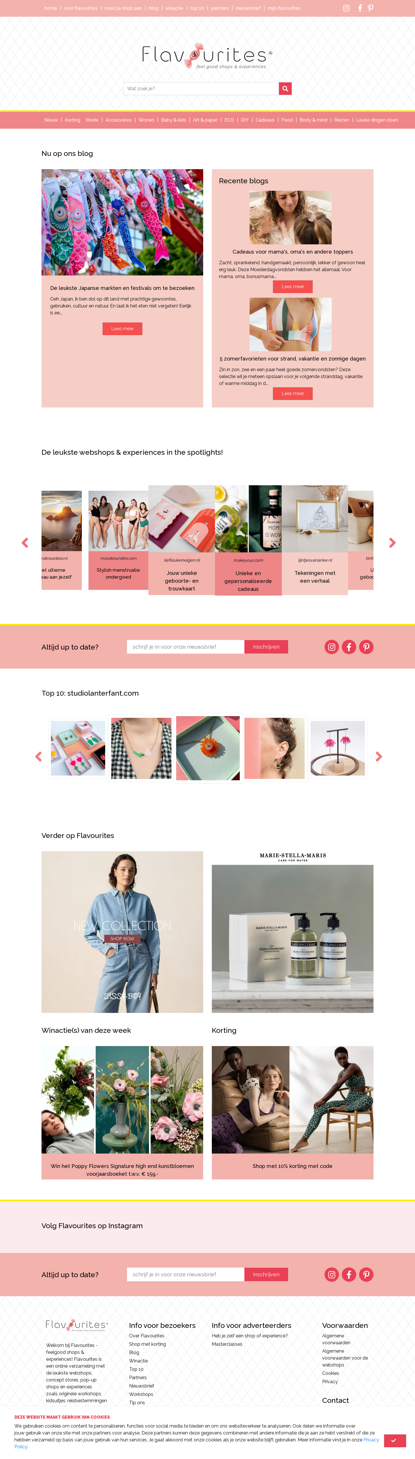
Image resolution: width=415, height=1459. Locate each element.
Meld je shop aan (123, 8)
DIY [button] (245, 120)
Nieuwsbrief (248, 8)
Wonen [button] (146, 120)
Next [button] (391, 537)
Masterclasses (227, 1344)
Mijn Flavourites (284, 8)
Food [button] (287, 120)
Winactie (174, 8)
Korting (72, 120)
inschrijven (266, 647)
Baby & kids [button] (173, 120)
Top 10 (197, 8)
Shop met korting (147, 1344)
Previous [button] (24, 537)
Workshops (141, 1394)
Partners (220, 8)
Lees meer (122, 328)
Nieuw (51, 120)
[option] (141, 540)
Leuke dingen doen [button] (377, 120)
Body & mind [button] (313, 120)
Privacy (330, 1381)
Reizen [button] (341, 120)
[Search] (201, 88)
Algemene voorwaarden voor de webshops (345, 1358)
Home (50, 8)
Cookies (330, 1373)
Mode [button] (92, 120)
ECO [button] (229, 120)
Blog (154, 8)
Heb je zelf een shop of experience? (250, 1336)
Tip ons (137, 1402)
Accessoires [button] (118, 120)
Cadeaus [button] (265, 120)
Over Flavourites (81, 8)
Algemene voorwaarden (336, 1339)
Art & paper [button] (205, 120)
